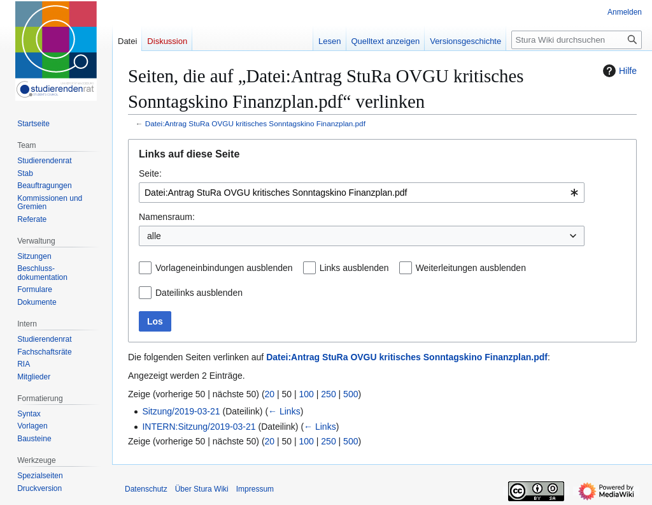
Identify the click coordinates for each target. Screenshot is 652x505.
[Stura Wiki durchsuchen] (576, 40)
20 (270, 394)
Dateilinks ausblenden (199, 293)
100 (306, 394)
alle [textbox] (154, 236)
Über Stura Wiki (202, 489)
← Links (284, 411)
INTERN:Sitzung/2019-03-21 (198, 426)
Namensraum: (167, 217)
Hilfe (618, 70)
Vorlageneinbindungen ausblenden (224, 268)
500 (350, 394)
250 (328, 394)
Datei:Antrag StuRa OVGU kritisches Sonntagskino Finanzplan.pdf (255, 123)
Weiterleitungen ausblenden (471, 268)
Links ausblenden (354, 268)
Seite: (150, 173)
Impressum (255, 489)
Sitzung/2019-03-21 (181, 411)
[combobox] (362, 192)
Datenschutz (146, 489)
